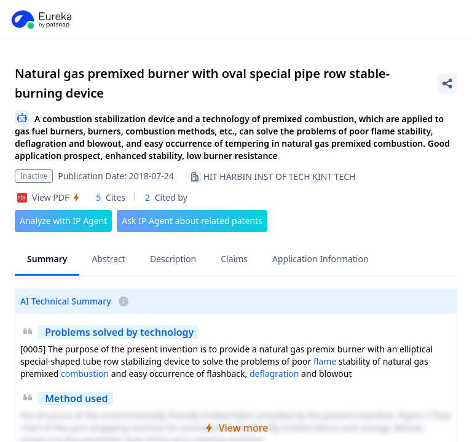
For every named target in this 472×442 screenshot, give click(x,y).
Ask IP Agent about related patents (192, 221)
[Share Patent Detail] (447, 83)
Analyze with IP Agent (63, 221)
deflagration (274, 373)
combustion (85, 373)
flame (324, 361)
